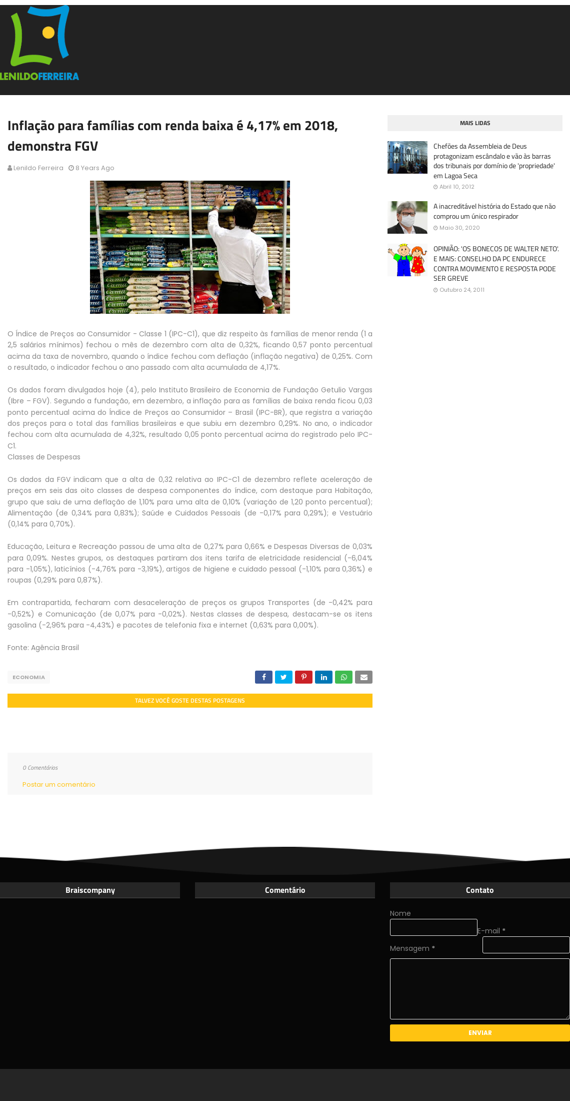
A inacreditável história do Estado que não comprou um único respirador (495, 211)
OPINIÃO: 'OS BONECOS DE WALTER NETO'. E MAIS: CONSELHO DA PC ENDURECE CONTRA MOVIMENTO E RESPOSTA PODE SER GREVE (496, 263)
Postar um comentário (59, 784)
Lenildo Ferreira (39, 168)
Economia (28, 677)
